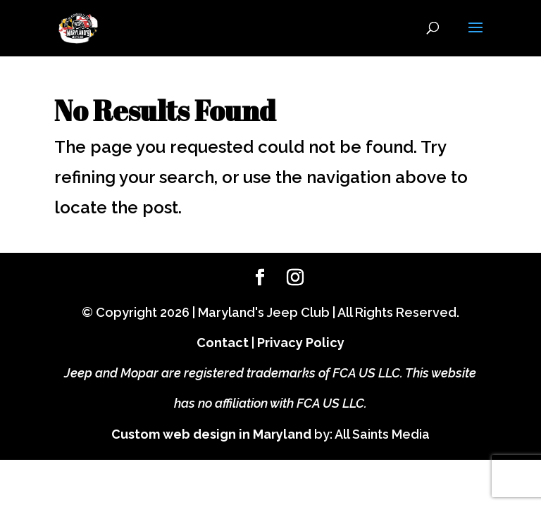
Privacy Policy (300, 342)
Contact (223, 342)
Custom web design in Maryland (211, 434)
